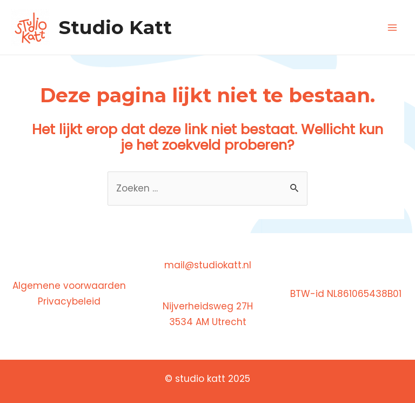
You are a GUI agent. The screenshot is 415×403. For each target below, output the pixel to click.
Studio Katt (115, 27)
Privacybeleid (69, 301)
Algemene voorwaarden (69, 285)
